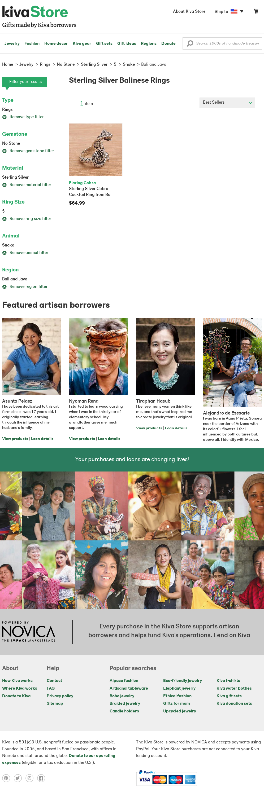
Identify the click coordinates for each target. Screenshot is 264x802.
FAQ (51, 688)
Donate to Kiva (16, 696)
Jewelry (12, 44)
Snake (8, 245)
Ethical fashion (177, 696)
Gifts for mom (176, 704)
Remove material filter (26, 185)
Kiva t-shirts (228, 681)
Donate (168, 44)
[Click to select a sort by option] (227, 103)
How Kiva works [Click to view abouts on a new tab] (17, 681)
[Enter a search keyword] (222, 43)
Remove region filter (24, 287)
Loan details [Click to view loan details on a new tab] (42, 439)
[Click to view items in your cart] (255, 12)
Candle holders (124, 711)
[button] (190, 45)
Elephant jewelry (179, 688)
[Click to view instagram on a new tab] (31, 778)
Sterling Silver (15, 177)
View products (15, 439)
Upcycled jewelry (179, 711)
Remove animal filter (25, 253)
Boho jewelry (122, 696)
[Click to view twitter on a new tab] (19, 778)
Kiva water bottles (234, 688)
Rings (7, 110)
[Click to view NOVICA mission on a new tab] (28, 632)
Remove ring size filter (26, 219)
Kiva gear (82, 44)
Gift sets (104, 44)
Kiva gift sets (229, 696)
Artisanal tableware (129, 688)
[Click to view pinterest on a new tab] (8, 778)
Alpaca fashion (124, 681)
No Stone (11, 144)
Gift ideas (126, 44)
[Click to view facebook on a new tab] (42, 778)
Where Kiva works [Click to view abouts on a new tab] (19, 688)
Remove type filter (23, 117)
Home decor (56, 44)
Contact (54, 681)
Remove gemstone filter (28, 151)
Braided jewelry (125, 704)
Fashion (32, 44)
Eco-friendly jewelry (182, 681)
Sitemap (55, 704)
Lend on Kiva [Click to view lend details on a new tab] (232, 635)
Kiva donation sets (234, 704)
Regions (149, 44)
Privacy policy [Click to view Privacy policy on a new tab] (60, 696)
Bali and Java (14, 279)
